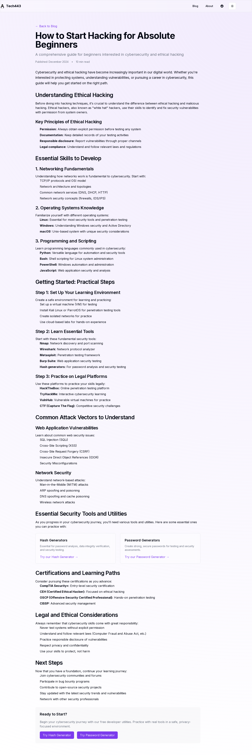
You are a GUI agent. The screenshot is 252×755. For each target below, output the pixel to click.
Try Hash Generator (57, 735)
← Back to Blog (46, 26)
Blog (195, 6)
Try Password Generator (97, 735)
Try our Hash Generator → (59, 557)
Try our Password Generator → (147, 557)
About (209, 6)
